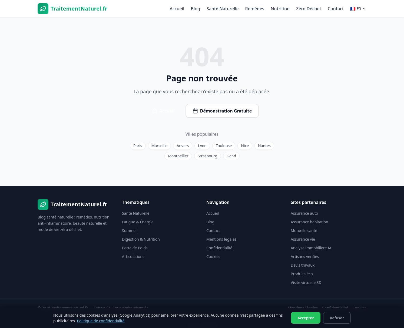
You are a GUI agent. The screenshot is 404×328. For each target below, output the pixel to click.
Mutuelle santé (304, 230)
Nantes (264, 145)
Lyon (202, 145)
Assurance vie (303, 239)
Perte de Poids (135, 247)
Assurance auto (304, 213)
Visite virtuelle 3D (306, 282)
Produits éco (302, 273)
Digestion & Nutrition (141, 239)
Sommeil (129, 230)
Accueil (177, 9)
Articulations (133, 256)
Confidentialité (219, 247)
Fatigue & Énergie (138, 221)
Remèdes (254, 9)
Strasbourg (207, 155)
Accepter (305, 317)
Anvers (183, 145)
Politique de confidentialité (100, 320)
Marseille (159, 145)
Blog (195, 9)
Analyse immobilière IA (311, 247)
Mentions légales (221, 239)
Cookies (213, 256)
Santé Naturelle (223, 9)
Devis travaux (302, 265)
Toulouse (224, 145)
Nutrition (280, 9)
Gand (231, 155)
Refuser (337, 317)
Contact (336, 9)
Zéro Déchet (308, 9)
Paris (137, 145)
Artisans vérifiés (305, 256)
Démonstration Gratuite (222, 111)
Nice (245, 145)
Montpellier (178, 155)
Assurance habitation (309, 221)
